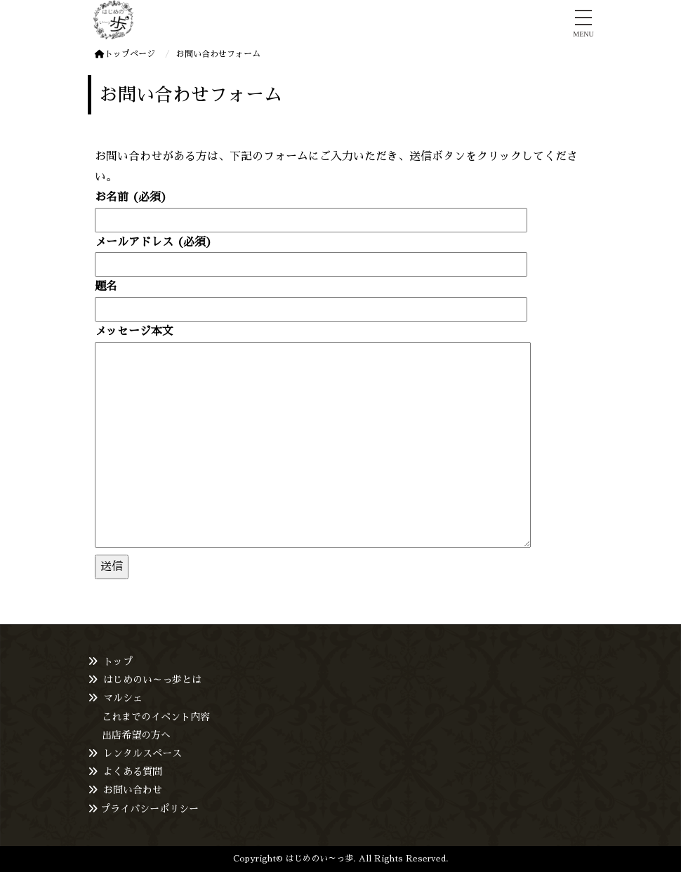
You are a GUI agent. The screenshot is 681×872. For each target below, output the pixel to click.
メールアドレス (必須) (311, 253)
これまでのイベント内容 (156, 717)
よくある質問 (132, 772)
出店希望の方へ (136, 735)
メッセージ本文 (313, 438)
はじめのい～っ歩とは (152, 680)
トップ (118, 661)
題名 (311, 297)
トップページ (125, 54)
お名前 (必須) (311, 208)
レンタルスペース (142, 753)
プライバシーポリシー (149, 809)
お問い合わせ (132, 790)
